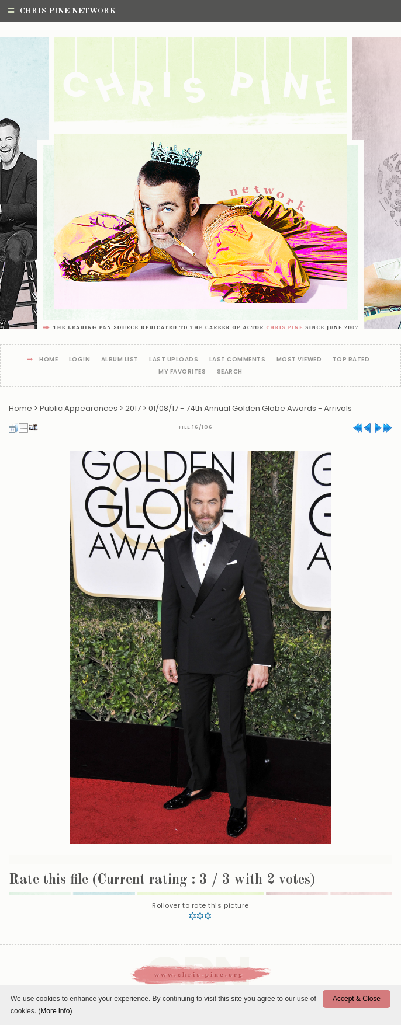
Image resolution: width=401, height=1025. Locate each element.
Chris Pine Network (62, 11)
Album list (120, 360)
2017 (133, 408)
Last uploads (173, 360)
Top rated (351, 360)
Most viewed (299, 360)
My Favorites (182, 372)
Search (230, 372)
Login (80, 360)
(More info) (55, 1011)
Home (48, 360)
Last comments (237, 360)
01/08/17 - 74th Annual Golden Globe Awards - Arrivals (250, 408)
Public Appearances (78, 408)
